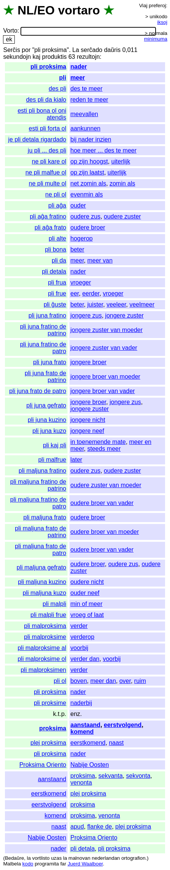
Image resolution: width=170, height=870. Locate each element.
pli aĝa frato (50, 227)
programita (47, 864)
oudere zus (86, 216)
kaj (36, 56)
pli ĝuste (55, 304)
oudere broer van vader (102, 503)
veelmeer (141, 304)
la (29, 858)
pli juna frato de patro (37, 391)
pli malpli (54, 604)
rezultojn (88, 56)
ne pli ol (55, 194)
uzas (56, 858)
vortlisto (41, 858)
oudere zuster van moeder (106, 485)
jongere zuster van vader (104, 348)
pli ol (60, 681)
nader (79, 66)
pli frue (57, 293)
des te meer (86, 88)
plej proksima (48, 742)
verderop (82, 637)
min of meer (86, 604)
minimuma (155, 39)
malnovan (79, 858)
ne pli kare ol (49, 161)
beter (77, 249)
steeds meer (104, 448)
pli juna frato (49, 362)
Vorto (10, 31)
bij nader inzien (91, 139)
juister (95, 304)
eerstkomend (88, 742)
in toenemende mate (98, 442)
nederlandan (106, 858)
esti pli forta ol (47, 128)
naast (116, 742)
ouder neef (85, 593)
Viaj (143, 5)
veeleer (116, 304)
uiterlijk (120, 161)
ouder (78, 205)
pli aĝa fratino (48, 216)
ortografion (133, 858)
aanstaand (86, 725)
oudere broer (88, 227)
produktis (54, 56)
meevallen (84, 114)
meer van (100, 260)
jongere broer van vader (103, 391)
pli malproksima (45, 626)
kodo (27, 864)
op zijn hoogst (89, 161)
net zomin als (88, 183)
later (76, 459)
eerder (90, 293)
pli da (59, 260)
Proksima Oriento (42, 764)
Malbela (12, 864)
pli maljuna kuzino (42, 582)
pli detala (54, 271)
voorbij (79, 648)
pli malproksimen (43, 670)
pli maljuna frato (45, 517)
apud (77, 826)
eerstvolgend (123, 725)
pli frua (57, 282)
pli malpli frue (48, 615)
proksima (52, 728)
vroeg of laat (87, 615)
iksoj (162, 22)
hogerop (82, 238)
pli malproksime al (41, 648)
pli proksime (50, 703)
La (75, 50)
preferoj (157, 5)
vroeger (81, 282)
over (125, 681)
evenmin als (87, 194)
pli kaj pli (54, 445)
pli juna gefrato (46, 405)
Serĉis (11, 50)
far (63, 864)
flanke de (99, 826)
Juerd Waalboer (85, 864)
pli (62, 77)
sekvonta (138, 775)
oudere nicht (87, 582)
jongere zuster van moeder (107, 330)
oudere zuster (122, 216)
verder (79, 626)
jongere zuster (124, 315)
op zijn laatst (87, 172)
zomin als (122, 183)
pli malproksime (45, 637)
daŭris (112, 50)
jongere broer (89, 362)
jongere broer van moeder (105, 376)
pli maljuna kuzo (44, 593)
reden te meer (90, 99)
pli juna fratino (47, 315)
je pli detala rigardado (37, 139)
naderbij (81, 703)
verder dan (85, 659)
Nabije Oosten (90, 764)
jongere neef (87, 431)
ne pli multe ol (47, 183)
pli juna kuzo (49, 431)
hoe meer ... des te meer (104, 150)
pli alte (57, 238)
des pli (57, 88)
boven (79, 681)
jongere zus (86, 315)
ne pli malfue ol (45, 172)
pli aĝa (57, 205)
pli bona (55, 249)
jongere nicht (88, 420)
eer (75, 293)
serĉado (91, 50)
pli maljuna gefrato (41, 567)
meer (78, 77)
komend (82, 731)
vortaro (79, 10)
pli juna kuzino (47, 420)
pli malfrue (52, 459)
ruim (140, 681)
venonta (81, 782)
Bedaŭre (14, 858)
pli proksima (48, 66)
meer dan (103, 681)
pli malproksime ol (41, 659)
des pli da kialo (46, 99)
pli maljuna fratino (42, 470)
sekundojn (17, 56)
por (26, 50)
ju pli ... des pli (47, 150)
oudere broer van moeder (105, 532)
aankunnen (86, 128)
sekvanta (110, 775)
